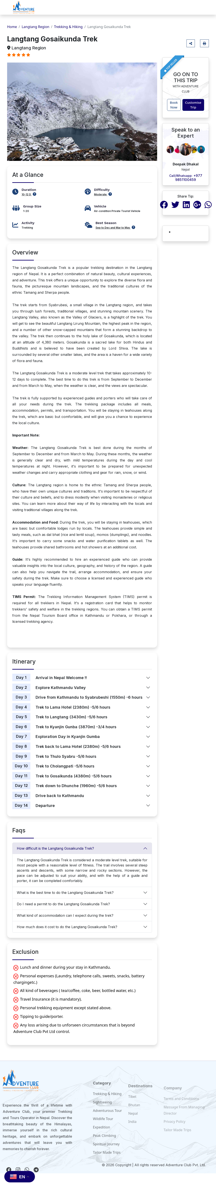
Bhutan (134, 1112)
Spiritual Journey (106, 1154)
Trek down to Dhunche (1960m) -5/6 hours (76, 785)
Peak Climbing (104, 1145)
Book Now (174, 105)
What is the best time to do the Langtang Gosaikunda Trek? (65, 892)
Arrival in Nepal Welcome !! (61, 677)
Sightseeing (102, 1112)
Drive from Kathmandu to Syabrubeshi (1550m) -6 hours (89, 697)
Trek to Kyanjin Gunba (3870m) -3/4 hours (76, 727)
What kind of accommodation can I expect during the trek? (65, 915)
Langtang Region (35, 26)
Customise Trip (193, 105)
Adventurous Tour (107, 1120)
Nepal (133, 1121)
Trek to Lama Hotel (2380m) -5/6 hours (73, 707)
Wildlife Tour (103, 1129)
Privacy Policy (174, 1127)
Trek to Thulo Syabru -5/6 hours (66, 756)
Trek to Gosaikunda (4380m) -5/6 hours (74, 776)
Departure (45, 805)
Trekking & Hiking (68, 26)
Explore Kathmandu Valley (61, 687)
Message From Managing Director (184, 1116)
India (132, 1129)
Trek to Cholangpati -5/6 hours (65, 766)
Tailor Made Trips (177, 1136)
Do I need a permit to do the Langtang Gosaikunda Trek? (63, 904)
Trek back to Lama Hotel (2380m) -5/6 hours (78, 746)
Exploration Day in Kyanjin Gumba (68, 736)
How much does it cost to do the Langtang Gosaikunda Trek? (67, 927)
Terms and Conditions (181, 1104)
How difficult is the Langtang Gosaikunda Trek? (55, 848)
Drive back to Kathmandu (60, 795)
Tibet (132, 1104)
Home (12, 26)
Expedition (101, 1137)
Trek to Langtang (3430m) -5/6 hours (71, 717)
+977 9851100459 (185, 177)
